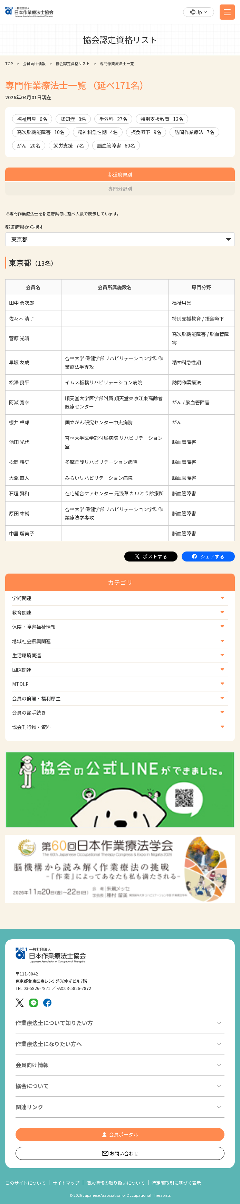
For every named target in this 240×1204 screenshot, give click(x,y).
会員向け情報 (34, 63)
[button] (198, 12)
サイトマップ (65, 1183)
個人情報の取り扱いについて (115, 1183)
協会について (32, 1086)
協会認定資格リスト (73, 63)
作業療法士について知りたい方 (54, 1023)
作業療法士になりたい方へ (49, 1044)
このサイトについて (25, 1183)
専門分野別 (120, 188)
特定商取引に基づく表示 (176, 1183)
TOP (9, 63)
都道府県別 (120, 174)
